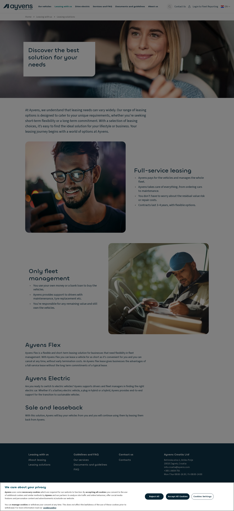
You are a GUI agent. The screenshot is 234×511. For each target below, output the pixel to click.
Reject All (154, 496)
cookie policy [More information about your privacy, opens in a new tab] (49, 507)
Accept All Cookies (178, 496)
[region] (117, 496)
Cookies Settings (202, 496)
